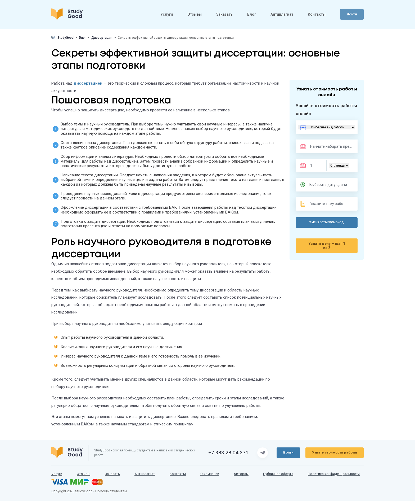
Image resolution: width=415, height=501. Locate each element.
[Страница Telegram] (262, 452)
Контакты (317, 15)
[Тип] (339, 165)
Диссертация (101, 38)
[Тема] (330, 203)
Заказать (224, 15)
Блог (251, 15)
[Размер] (315, 165)
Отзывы (194, 15)
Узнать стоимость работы (334, 452)
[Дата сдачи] (329, 184)
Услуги (166, 15)
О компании (209, 474)
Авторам (241, 474)
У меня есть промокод (326, 222)
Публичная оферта (278, 474)
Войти (352, 15)
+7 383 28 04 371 (228, 453)
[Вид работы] (326, 127)
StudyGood (62, 38)
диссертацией (88, 83)
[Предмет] (325, 146)
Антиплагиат (281, 15)
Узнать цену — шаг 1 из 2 (326, 245)
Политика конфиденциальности (334, 474)
